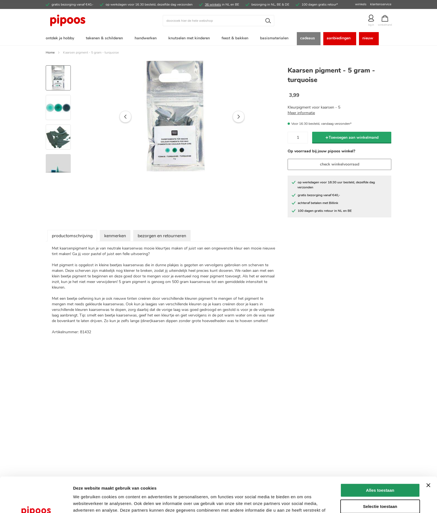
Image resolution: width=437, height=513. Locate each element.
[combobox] (218, 20)
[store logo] (89, 20)
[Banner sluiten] (428, 452)
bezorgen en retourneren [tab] (162, 236)
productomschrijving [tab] (72, 236)
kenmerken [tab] (115, 236)
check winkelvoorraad (339, 164)
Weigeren (380, 489)
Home (50, 52)
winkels (360, 4)
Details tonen (301, 502)
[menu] (218, 38)
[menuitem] (61, 38)
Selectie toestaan (380, 473)
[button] (113, 116)
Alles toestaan (380, 457)
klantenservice (380, 4)
